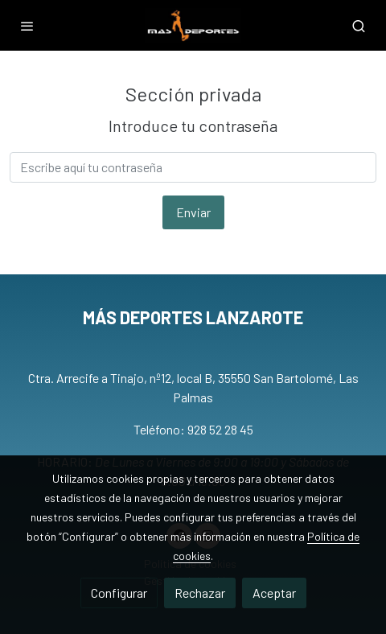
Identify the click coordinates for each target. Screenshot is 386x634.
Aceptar (274, 592)
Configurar (119, 592)
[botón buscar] (358, 26)
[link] (193, 25)
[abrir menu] (27, 26)
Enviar (193, 212)
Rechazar (200, 592)
